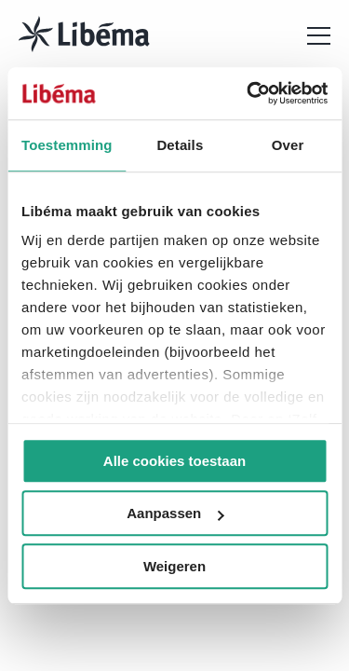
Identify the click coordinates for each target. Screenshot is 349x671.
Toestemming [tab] (67, 145)
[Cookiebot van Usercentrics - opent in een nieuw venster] (248, 93)
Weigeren (174, 566)
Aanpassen (175, 513)
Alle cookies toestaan (174, 461)
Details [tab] (179, 145)
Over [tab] (288, 145)
